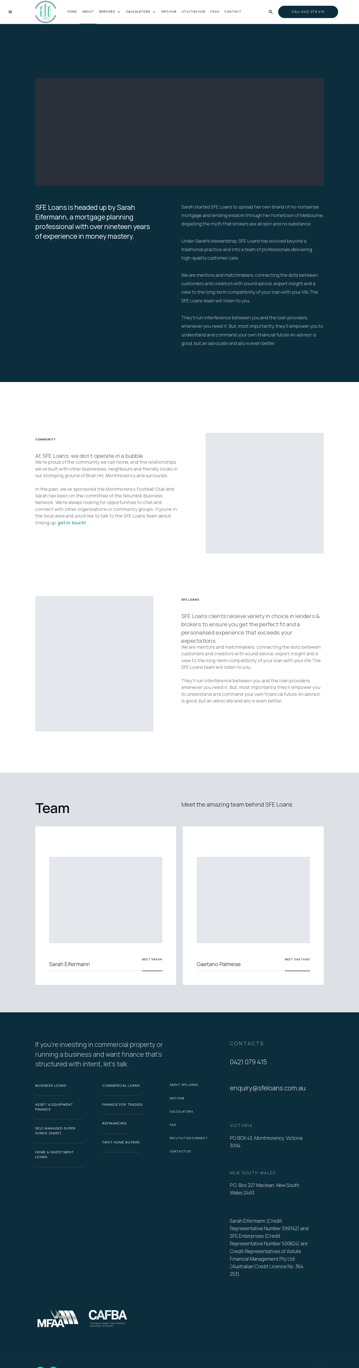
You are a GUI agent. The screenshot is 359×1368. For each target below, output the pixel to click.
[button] (110, 12)
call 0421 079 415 (308, 12)
